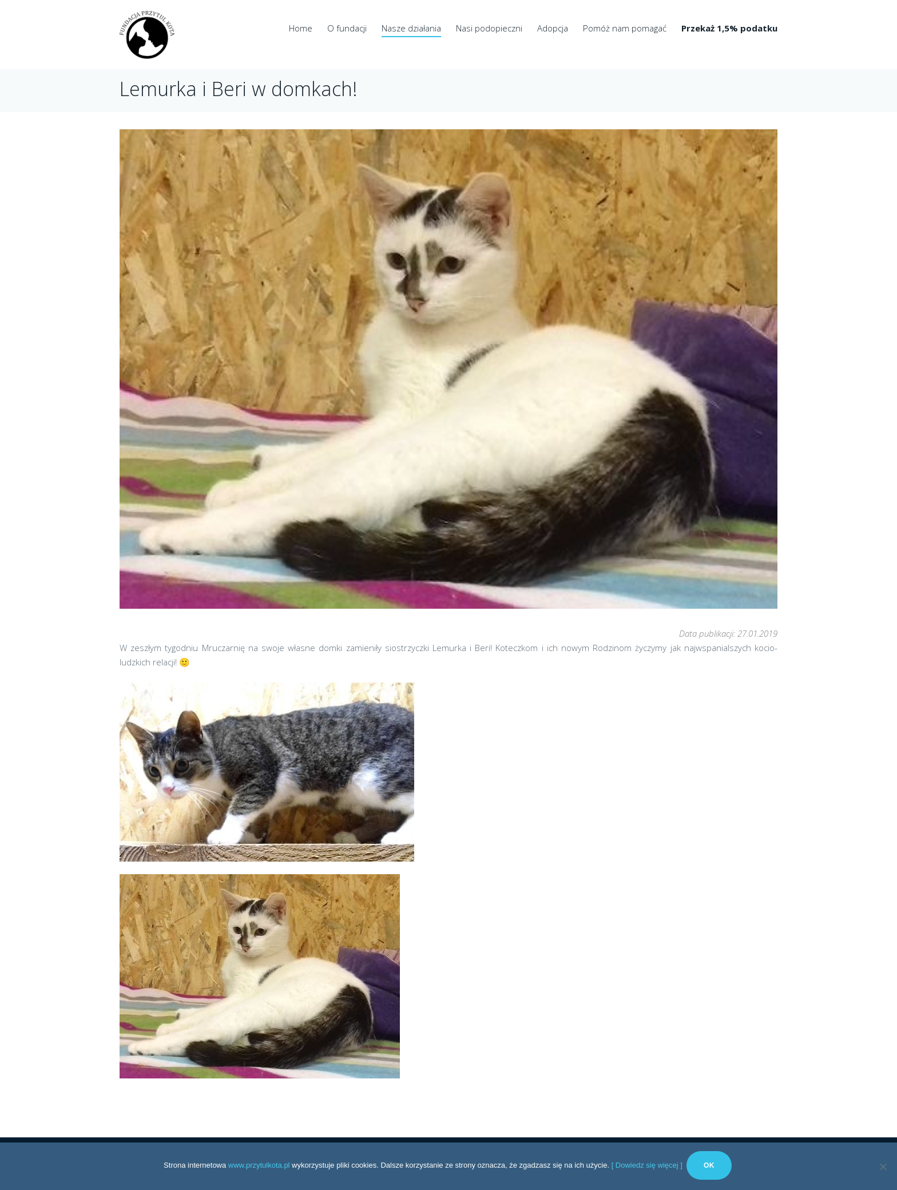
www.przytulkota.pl (259, 1167)
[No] (882, 1167)
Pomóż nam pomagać (624, 28)
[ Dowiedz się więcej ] (647, 1167)
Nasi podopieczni (489, 28)
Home (300, 28)
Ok (710, 1167)
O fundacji (347, 28)
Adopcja (552, 28)
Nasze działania (411, 28)
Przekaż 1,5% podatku (729, 28)
